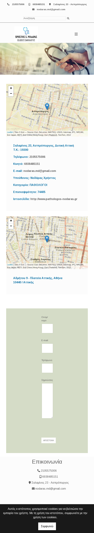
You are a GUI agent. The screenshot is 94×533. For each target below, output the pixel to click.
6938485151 (39, 4)
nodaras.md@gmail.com (51, 9)
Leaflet (10, 132)
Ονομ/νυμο (44, 319)
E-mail (44, 340)
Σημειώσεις (47, 380)
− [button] (11, 93)
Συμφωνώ (47, 526)
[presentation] (67, 428)
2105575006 (18, 4)
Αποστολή (48, 440)
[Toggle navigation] (76, 34)
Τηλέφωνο (46, 360)
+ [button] (11, 88)
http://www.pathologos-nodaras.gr (53, 199)
